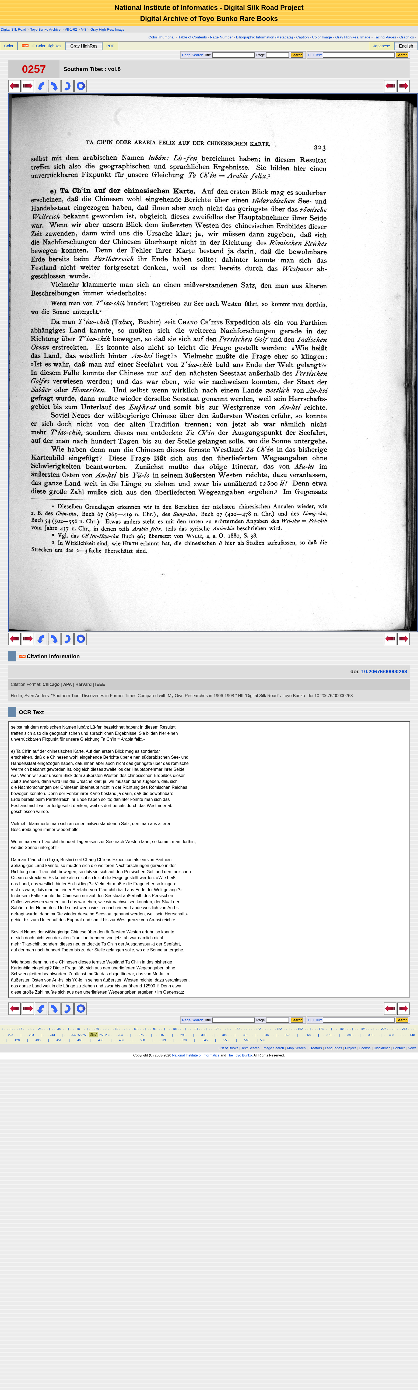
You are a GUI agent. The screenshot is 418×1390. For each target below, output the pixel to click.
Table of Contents (192, 37)
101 (175, 1028)
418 (412, 1035)
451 (59, 1040)
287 (162, 1035)
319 (224, 1035)
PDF (110, 46)
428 (17, 1040)
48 (78, 1028)
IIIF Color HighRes (41, 46)
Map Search (296, 1048)
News (412, 1048)
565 (247, 1040)
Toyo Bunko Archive (45, 29)
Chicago (51, 684)
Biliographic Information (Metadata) (264, 37)
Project (350, 1048)
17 (20, 1028)
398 (370, 1035)
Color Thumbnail (162, 37)
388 (349, 1035)
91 (154, 1028)
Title (229, 55)
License (365, 1048)
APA (67, 684)
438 (38, 1040)
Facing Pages (385, 37)
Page (272, 55)
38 (59, 1028)
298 (182, 1035)
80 (135, 1028)
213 (404, 1028)
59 (97, 1028)
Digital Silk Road (13, 29)
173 (321, 1028)
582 (262, 1040)
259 (107, 1035)
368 (308, 1035)
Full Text (315, 55)
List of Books (228, 1048)
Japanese (381, 46)
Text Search (250, 1048)
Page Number (221, 37)
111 (195, 1028)
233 (31, 1035)
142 (258, 1028)
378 (329, 1035)
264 (120, 1035)
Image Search (273, 1048)
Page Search (192, 55)
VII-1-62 (71, 29)
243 (52, 1035)
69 (116, 1028)
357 (287, 1035)
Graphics (406, 37)
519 (163, 1040)
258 (101, 1035)
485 (100, 1040)
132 (237, 1028)
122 (216, 1028)
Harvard (83, 684)
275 (141, 1035)
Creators (315, 1048)
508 (142, 1040)
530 (184, 1040)
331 (245, 1035)
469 (79, 1040)
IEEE (100, 684)
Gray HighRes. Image (352, 37)
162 (300, 1028)
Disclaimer (382, 1048)
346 (266, 1035)
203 (383, 1028)
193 (363, 1028)
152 (279, 1028)
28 (39, 1028)
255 (79, 1035)
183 (342, 1028)
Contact (399, 1048)
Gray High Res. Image (107, 29)
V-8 (83, 29)
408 (391, 1035)
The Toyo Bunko (239, 1055)
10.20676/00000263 (384, 671)
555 (226, 1040)
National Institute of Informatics (195, 1055)
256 (84, 1035)
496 (121, 1040)
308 (203, 1035)
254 (73, 1035)
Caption (302, 37)
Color (8, 46)
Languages (333, 1048)
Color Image (322, 37)
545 (205, 1040)
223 (10, 1035)
